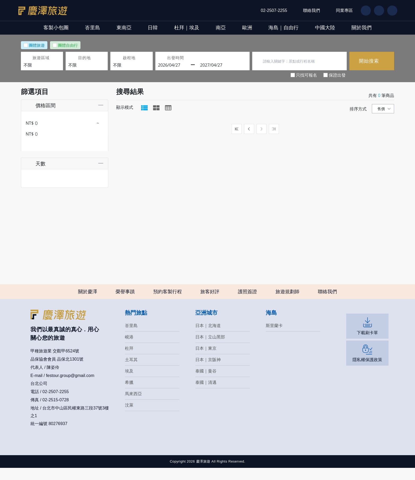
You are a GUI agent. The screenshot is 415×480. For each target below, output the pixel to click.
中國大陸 (355, 27)
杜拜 (129, 360)
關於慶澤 (87, 303)
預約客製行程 (167, 303)
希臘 (129, 394)
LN (376, 10)
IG (389, 10)
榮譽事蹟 (125, 303)
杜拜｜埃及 (182, 27)
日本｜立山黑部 (210, 349)
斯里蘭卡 (274, 337)
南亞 (225, 27)
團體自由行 (68, 45)
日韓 (140, 27)
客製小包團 (17, 27)
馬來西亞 (133, 405)
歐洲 (260, 27)
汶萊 (129, 417)
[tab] (144, 107)
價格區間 (40, 105)
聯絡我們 (311, 10)
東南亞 (102, 27)
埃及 (129, 383)
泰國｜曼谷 (205, 383)
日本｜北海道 (208, 337)
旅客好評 (209, 303)
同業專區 (344, 10)
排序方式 (358, 109)
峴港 (129, 349)
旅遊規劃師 (287, 303)
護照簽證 (247, 303)
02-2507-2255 (274, 10)
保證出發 (337, 75)
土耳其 (131, 371)
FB (363, 10)
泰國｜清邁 (205, 394)
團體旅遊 (37, 45)
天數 (35, 160)
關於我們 (400, 27)
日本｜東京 (205, 360)
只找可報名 (306, 75)
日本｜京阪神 (208, 371)
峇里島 (62, 27)
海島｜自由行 (305, 27)
